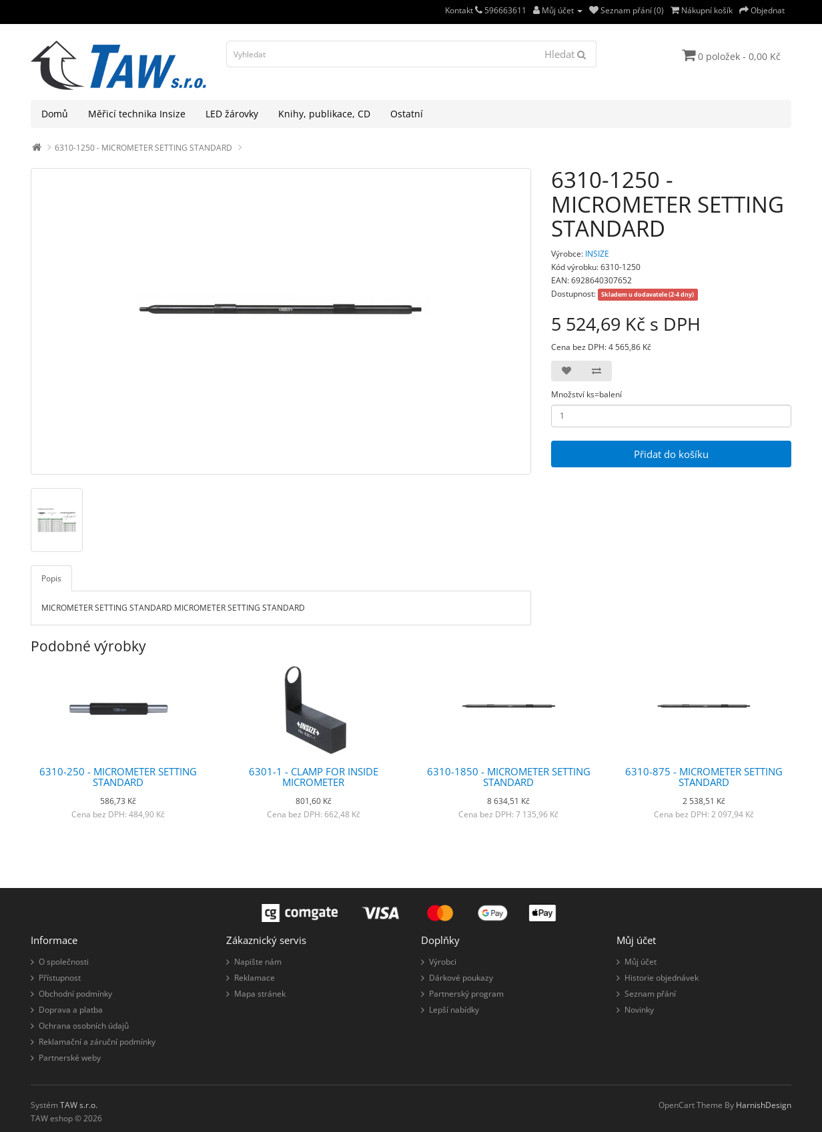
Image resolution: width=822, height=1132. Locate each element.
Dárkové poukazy (461, 977)
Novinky (639, 1009)
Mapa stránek (260, 993)
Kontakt (463, 10)
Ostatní (406, 113)
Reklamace (254, 977)
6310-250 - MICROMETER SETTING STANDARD (118, 777)
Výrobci (442, 961)
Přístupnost (60, 977)
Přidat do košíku (671, 454)
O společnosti (64, 961)
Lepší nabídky (454, 1009)
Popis (51, 578)
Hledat (565, 54)
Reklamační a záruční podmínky (97, 1041)
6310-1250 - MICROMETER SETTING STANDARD (143, 147)
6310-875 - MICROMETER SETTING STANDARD (704, 777)
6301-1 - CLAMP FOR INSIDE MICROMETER (313, 777)
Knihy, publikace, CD (324, 113)
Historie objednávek (662, 977)
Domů (54, 113)
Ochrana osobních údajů (84, 1025)
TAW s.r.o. (78, 1105)
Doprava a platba (71, 1009)
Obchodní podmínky (75, 993)
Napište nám (258, 961)
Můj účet (641, 961)
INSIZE (597, 253)
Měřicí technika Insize (136, 113)
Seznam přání (650, 993)
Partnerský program (466, 993)
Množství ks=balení (586, 394)
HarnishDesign (763, 1105)
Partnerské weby (70, 1057)
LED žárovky (232, 113)
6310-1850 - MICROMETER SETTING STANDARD (508, 777)
